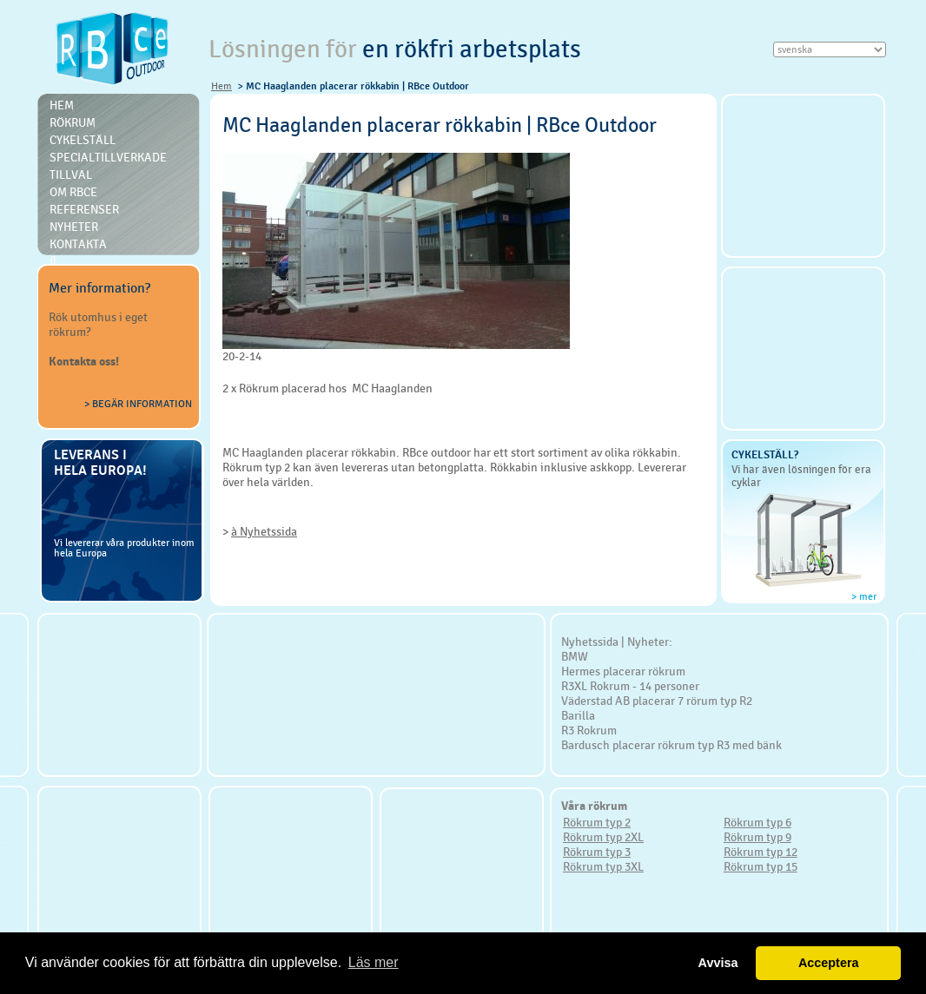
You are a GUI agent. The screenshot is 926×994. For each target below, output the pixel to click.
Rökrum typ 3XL (603, 866)
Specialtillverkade (108, 157)
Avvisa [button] (718, 963)
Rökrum (73, 122)
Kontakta (78, 244)
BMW (574, 656)
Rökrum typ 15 (760, 866)
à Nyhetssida (264, 531)
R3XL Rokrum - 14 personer (630, 686)
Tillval (71, 174)
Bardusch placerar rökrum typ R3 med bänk (671, 745)
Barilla (578, 715)
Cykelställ (83, 140)
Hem (221, 86)
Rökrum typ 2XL (603, 837)
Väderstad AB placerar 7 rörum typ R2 (656, 701)
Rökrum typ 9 (757, 837)
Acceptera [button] (828, 963)
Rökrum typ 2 (597, 822)
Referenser (84, 209)
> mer (863, 596)
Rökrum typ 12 (760, 852)
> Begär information (138, 404)
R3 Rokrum (589, 730)
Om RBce (73, 192)
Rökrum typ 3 (597, 852)
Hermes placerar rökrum (623, 671)
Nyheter (74, 227)
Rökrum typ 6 (757, 822)
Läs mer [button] (373, 962)
